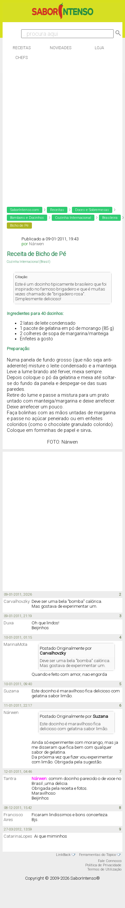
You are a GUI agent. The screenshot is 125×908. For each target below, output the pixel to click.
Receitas (22, 48)
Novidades (60, 48)
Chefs (21, 57)
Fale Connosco (109, 861)
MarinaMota (15, 644)
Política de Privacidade (103, 865)
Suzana (11, 690)
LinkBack (63, 855)
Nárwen (36, 243)
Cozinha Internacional (73, 218)
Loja (99, 48)
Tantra (10, 778)
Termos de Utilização (104, 869)
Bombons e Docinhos (27, 218)
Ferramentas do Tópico (97, 855)
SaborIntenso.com (24, 210)
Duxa (9, 622)
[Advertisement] (61, 132)
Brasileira (110, 218)
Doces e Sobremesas (92, 210)
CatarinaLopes (18, 836)
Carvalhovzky (17, 601)
